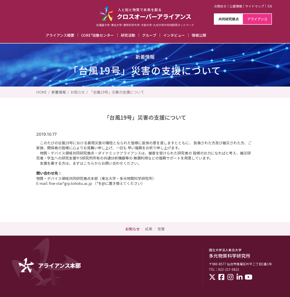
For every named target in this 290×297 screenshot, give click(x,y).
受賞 (161, 229)
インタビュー (174, 35)
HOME (41, 92)
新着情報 (58, 92)
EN (270, 6)
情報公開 (199, 35)
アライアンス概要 (60, 35)
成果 (148, 229)
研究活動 (128, 35)
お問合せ (220, 6)
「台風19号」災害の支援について (116, 92)
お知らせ (77, 92)
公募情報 (236, 6)
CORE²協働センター (97, 35)
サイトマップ (254, 6)
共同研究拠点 (228, 19)
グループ (149, 35)
